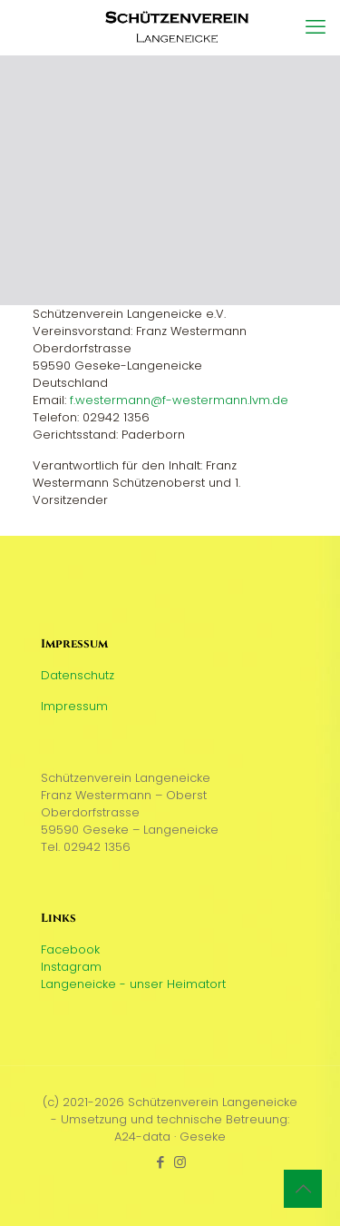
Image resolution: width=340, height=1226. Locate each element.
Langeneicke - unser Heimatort (133, 984)
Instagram (71, 966)
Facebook (70, 949)
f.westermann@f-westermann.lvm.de (179, 400)
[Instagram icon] (180, 1162)
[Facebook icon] (161, 1162)
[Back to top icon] (303, 1189)
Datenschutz (77, 675)
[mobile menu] (315, 27)
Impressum (74, 706)
